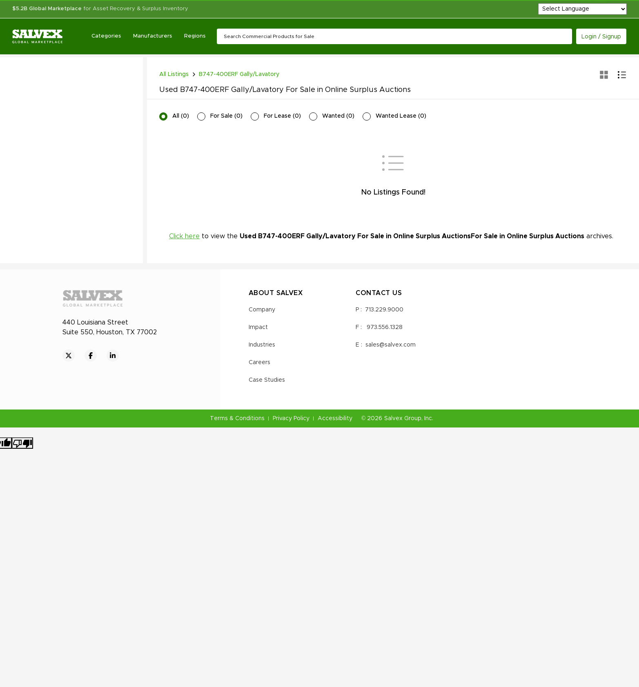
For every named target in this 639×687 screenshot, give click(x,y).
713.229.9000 (384, 310)
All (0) (180, 116)
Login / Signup (601, 37)
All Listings (174, 74)
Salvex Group (402, 418)
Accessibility (335, 418)
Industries (262, 345)
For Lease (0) (282, 116)
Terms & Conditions (237, 418)
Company (262, 310)
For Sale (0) (226, 116)
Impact (258, 327)
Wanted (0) (338, 116)
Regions (194, 36)
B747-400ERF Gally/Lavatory (239, 74)
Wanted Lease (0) (401, 116)
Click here (184, 236)
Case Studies (267, 380)
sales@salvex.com (390, 345)
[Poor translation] (22, 443)
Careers (259, 362)
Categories (106, 36)
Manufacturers (152, 36)
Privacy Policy (291, 418)
